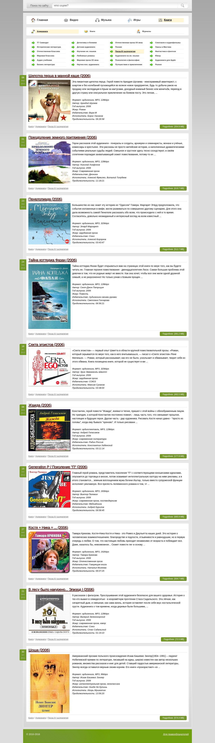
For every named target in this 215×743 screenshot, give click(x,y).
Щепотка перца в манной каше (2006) (59, 76)
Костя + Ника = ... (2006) (48, 527)
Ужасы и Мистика (163, 47)
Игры (137, 20)
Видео (74, 20)
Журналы (146, 31)
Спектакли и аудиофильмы (167, 43)
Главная (42, 20)
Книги (168, 20)
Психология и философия (127, 60)
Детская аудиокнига (86, 47)
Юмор (158, 56)
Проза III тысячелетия (125, 51)
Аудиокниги (42, 31)
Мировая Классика (45, 56)
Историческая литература (49, 47)
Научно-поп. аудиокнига (88, 64)
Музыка (106, 20)
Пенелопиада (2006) (45, 199)
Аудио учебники (44, 60)
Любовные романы (86, 56)
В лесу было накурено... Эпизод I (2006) (61, 589)
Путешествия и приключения (128, 64)
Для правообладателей (176, 734)
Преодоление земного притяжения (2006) (62, 137)
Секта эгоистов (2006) (46, 344)
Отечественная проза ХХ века (129, 43)
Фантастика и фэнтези (165, 51)
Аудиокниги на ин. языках (127, 56)
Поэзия (118, 47)
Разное (158, 64)
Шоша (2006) (39, 650)
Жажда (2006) (39, 405)
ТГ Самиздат (43, 43)
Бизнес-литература (46, 64)
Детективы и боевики (87, 43)
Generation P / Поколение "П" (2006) (57, 467)
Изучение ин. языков (86, 51)
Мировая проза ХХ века (87, 60)
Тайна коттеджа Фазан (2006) (52, 260)
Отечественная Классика (48, 51)
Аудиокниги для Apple (165, 60)
